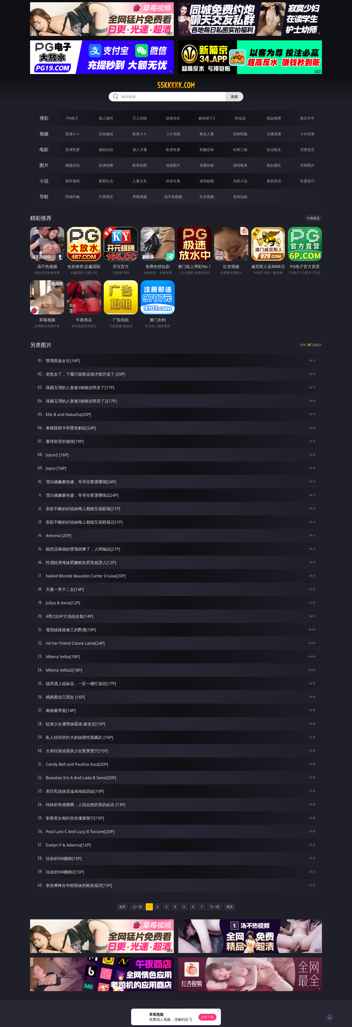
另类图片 (307, 165)
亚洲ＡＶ (72, 133)
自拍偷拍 (106, 133)
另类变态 (307, 149)
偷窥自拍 (72, 165)
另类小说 (240, 180)
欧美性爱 (173, 149)
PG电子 (72, 118)
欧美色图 (139, 165)
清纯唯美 (240, 165)
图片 (44, 165)
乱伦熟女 (274, 149)
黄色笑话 (274, 180)
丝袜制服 (240, 133)
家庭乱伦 (106, 180)
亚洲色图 (106, 165)
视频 (44, 134)
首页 (122, 907)
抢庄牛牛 (307, 118)
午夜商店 (106, 196)
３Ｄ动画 (173, 133)
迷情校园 (207, 180)
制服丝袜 (207, 149)
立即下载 (207, 1017)
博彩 (44, 118)
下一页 (214, 907)
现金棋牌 (274, 118)
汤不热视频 (173, 196)
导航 (44, 197)
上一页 (137, 907)
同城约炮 (72, 196)
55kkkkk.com (176, 85)
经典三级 (240, 149)
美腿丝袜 (207, 165)
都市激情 (72, 180)
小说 (44, 181)
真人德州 (106, 118)
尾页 (230, 907)
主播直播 (274, 133)
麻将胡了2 (206, 118)
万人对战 (139, 118)
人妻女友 (139, 180)
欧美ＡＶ (139, 133)
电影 (44, 149)
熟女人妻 (207, 133)
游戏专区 (173, 118)
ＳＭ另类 (307, 133)
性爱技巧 (307, 180)
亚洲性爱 (72, 149)
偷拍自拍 (106, 149)
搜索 (234, 96)
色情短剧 (240, 196)
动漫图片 (173, 165)
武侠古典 (173, 180)
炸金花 (240, 118)
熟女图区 (274, 165)
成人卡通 (139, 149)
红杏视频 (207, 196)
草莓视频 (139, 196)
